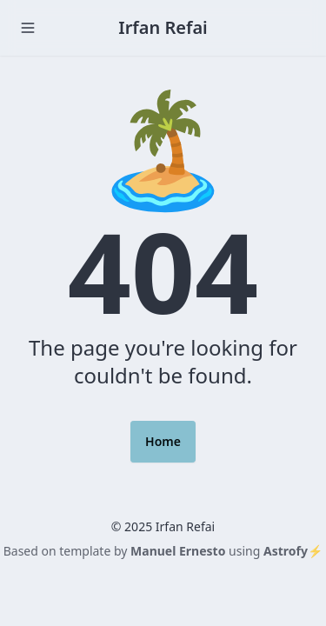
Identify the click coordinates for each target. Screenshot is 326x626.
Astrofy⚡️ (293, 551)
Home (163, 441)
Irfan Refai (163, 27)
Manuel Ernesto (177, 551)
